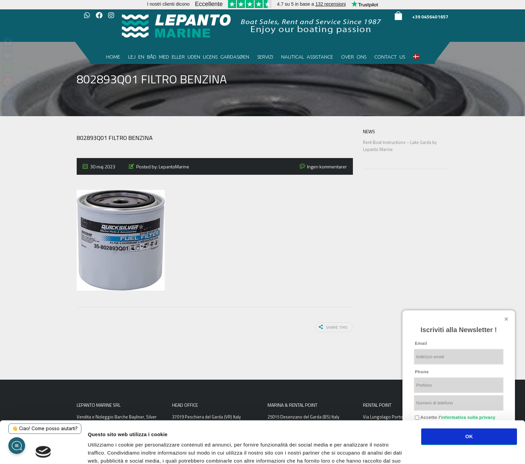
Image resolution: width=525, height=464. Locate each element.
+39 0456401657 (430, 16)
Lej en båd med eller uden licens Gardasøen (188, 57)
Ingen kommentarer (327, 166)
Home (113, 57)
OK (469, 396)
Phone (422, 371)
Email (421, 343)
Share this (333, 327)
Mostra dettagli (356, 451)
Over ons (353, 57)
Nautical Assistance (307, 57)
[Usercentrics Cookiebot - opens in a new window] (43, 451)
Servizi (265, 57)
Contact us (389, 57)
